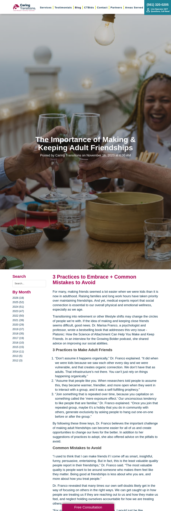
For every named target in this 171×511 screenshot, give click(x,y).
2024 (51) (18, 306)
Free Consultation (88, 507)
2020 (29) (18, 324)
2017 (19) (18, 338)
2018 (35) (18, 333)
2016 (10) (18, 342)
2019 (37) (18, 329)
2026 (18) (18, 297)
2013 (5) (17, 355)
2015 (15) (18, 347)
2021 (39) (18, 320)
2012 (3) (17, 360)
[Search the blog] (29, 283)
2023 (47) (18, 311)
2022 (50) (18, 315)
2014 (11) (18, 351)
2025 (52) (18, 302)
